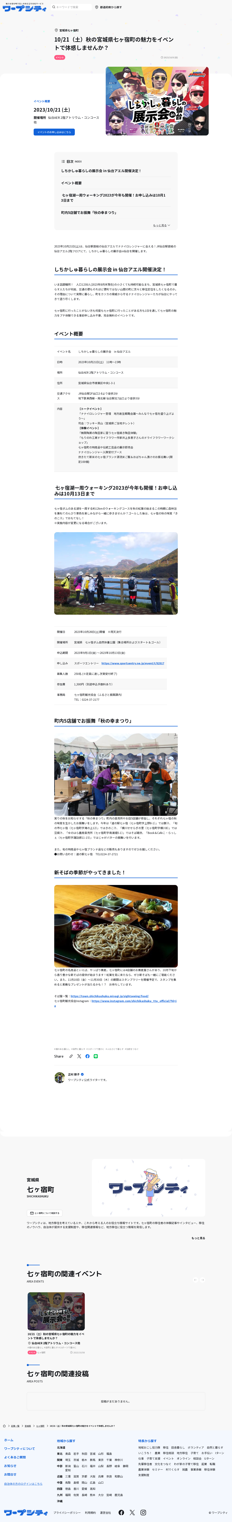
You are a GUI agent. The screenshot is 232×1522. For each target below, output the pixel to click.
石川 (84, 1466)
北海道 (61, 1447)
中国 (59, 1482)
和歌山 (119, 1476)
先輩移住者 (145, 1464)
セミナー (157, 1469)
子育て (194, 1453)
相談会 (197, 1458)
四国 (59, 1489)
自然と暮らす (215, 1447)
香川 (76, 1489)
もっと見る (198, 1238)
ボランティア (196, 1447)
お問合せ (10, 1474)
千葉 (109, 1460)
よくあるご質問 (15, 1457)
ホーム (8, 1440)
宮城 (92, 1454)
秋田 (84, 1454)
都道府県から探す (108, 7)
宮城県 (28, 1425)
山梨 (101, 1466)
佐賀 (76, 1495)
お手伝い (206, 1453)
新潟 (68, 1466)
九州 (59, 1495)
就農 (185, 1469)
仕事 (141, 1458)
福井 (92, 1466)
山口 (101, 1482)
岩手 (76, 1454)
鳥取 (68, 1482)
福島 (109, 1454)
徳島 (68, 1489)
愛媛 (84, 1489)
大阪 (92, 1476)
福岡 (68, 1495)
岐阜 (117, 1466)
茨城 (76, 1460)
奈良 (109, 1476)
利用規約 (90, 1512)
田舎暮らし (178, 1447)
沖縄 (59, 1501)
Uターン (209, 1458)
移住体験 (209, 1469)
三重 (68, 1476)
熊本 (92, 1495)
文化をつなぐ (163, 1464)
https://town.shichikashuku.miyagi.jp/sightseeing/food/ (110, 996)
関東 (59, 1460)
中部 (59, 1466)
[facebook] (87, 1056)
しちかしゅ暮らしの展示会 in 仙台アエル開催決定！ (101, 170)
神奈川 (119, 1460)
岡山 (84, 1482)
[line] (96, 1056)
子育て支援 (153, 1458)
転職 (212, 1464)
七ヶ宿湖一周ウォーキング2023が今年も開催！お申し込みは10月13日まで (113, 198)
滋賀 (76, 1476)
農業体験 (143, 1469)
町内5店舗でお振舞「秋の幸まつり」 (89, 212)
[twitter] (79, 1056)
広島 (92, 1482)
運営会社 (105, 1512)
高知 (92, 1489)
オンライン (183, 1458)
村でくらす (172, 1469)
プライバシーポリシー (67, 1512)
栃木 (84, 1460)
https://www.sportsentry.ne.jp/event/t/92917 (133, 663)
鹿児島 (119, 1495)
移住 (166, 1447)
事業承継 (195, 1469)
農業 (157, 1453)
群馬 (92, 1460)
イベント (168, 1458)
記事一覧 (15, 1425)
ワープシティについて (19, 1449)
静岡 (125, 1466)
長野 (109, 1466)
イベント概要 (71, 182)
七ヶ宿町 (40, 1425)
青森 (68, 1454)
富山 (76, 1466)
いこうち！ (145, 1453)
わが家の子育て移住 (186, 1464)
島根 (76, 1482)
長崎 (84, 1495)
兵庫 (101, 1476)
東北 (59, 1454)
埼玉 (68, 1460)
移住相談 (168, 1453)
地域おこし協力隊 (149, 1447)
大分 (101, 1495)
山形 (101, 1454)
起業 (204, 1464)
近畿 (59, 1476)
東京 (101, 1460)
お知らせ (10, 1466)
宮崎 (109, 1495)
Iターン (219, 1453)
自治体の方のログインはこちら (23, 1484)
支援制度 (143, 1475)
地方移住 (182, 1453)
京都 (84, 1476)
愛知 (68, 1470)
